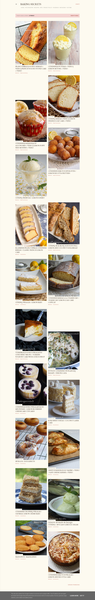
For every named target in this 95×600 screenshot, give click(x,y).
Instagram (62, 7)
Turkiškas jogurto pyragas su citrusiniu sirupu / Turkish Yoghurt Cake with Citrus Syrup (30, 354)
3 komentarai (55, 304)
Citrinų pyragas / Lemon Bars (28, 302)
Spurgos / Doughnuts (25, 461)
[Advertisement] (31, 86)
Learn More (74, 596)
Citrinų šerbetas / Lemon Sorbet (30, 198)
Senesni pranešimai (74, 584)
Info (40, 7)
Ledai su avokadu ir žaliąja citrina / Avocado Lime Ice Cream (63, 523)
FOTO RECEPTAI (29, 7)
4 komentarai (23, 304)
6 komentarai (55, 579)
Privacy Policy (47, 7)
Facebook (55, 7)
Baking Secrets (30, 4)
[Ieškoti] (78, 4)
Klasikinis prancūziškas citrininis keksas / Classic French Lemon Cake (31, 250)
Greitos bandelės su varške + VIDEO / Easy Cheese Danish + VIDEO (63, 471)
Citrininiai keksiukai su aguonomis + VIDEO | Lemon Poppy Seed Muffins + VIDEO (30, 145)
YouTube (68, 7)
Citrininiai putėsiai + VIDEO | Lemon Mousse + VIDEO (60, 67)
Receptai (36, 7)
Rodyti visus (74, 15)
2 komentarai (55, 526)
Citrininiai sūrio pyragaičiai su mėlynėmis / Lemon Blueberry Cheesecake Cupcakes (29, 409)
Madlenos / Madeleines (25, 557)
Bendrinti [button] (17, 72)
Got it (82, 596)
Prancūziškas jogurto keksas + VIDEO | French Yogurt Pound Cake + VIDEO (30, 68)
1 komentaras (23, 254)
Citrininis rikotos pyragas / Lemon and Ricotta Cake (61, 576)
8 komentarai (23, 413)
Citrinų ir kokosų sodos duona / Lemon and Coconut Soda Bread (63, 247)
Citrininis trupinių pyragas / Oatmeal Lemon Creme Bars (28, 512)
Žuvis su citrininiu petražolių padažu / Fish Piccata (62, 372)
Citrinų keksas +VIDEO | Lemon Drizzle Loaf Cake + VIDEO (61, 120)
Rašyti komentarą (24, 72)
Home (22, 7)
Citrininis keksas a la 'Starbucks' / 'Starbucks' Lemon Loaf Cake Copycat (63, 300)
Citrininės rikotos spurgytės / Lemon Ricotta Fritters (62, 172)
